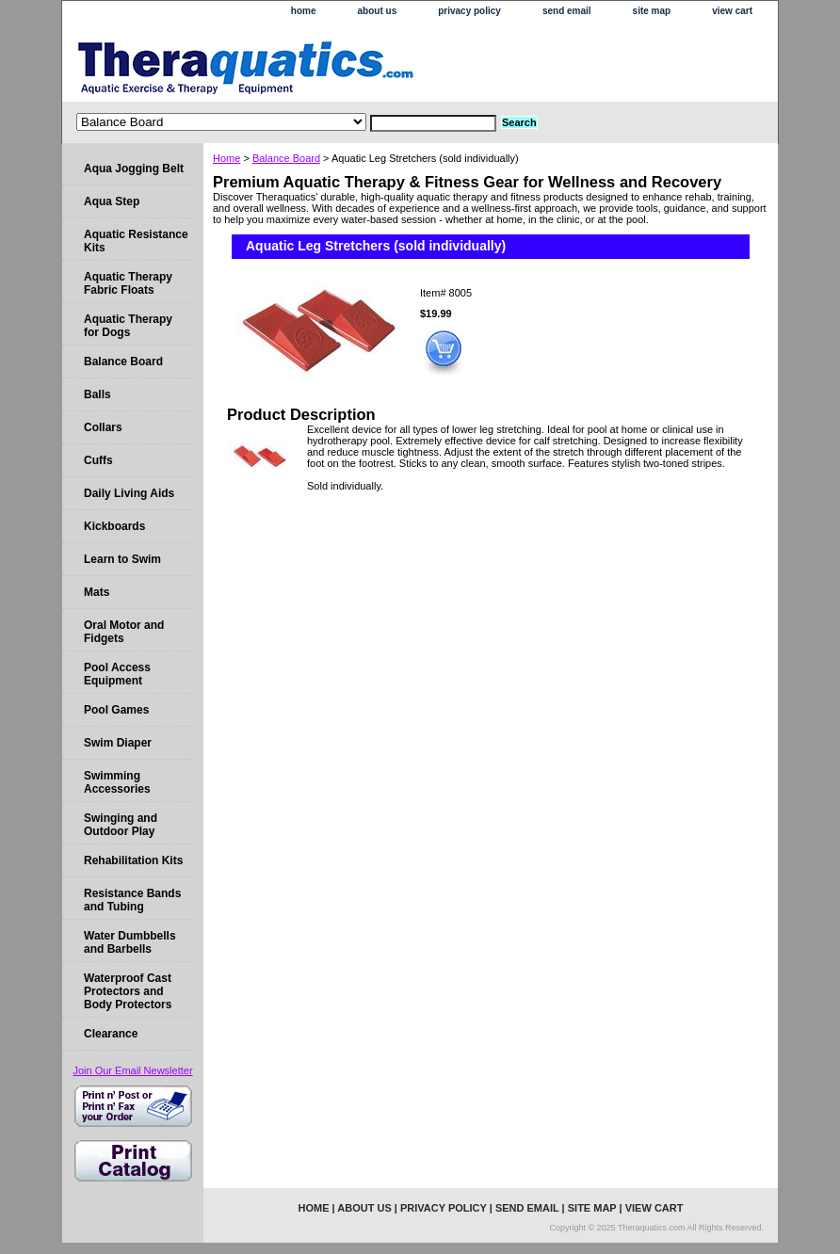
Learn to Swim (122, 559)
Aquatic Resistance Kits (136, 241)
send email (566, 11)
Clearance (110, 1033)
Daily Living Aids (129, 493)
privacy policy (469, 11)
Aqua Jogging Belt (134, 168)
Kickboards (114, 526)
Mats (96, 592)
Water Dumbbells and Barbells (130, 942)
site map (652, 11)
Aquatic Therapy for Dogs (128, 326)
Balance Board (286, 158)
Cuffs (98, 460)
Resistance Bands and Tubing (132, 900)
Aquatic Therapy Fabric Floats (128, 283)
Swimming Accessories (117, 782)
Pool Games (116, 709)
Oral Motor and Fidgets (124, 632)
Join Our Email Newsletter (132, 1070)
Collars (103, 427)
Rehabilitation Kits (133, 860)
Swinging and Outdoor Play (120, 825)
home (303, 11)
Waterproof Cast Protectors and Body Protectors (127, 991)
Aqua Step (111, 201)
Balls (97, 394)
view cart (732, 11)
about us (377, 11)
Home (226, 158)
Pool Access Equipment (117, 674)
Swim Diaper (118, 742)
